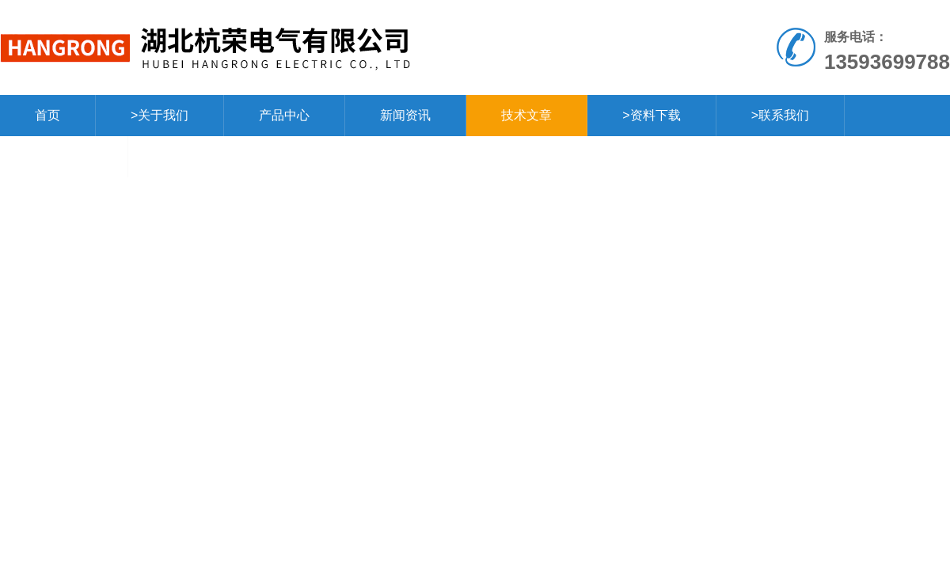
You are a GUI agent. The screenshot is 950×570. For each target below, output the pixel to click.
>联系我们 (780, 115)
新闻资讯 (405, 115)
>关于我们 (159, 115)
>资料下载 (651, 115)
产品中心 (284, 115)
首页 (47, 115)
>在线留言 (64, 156)
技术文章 (526, 115)
